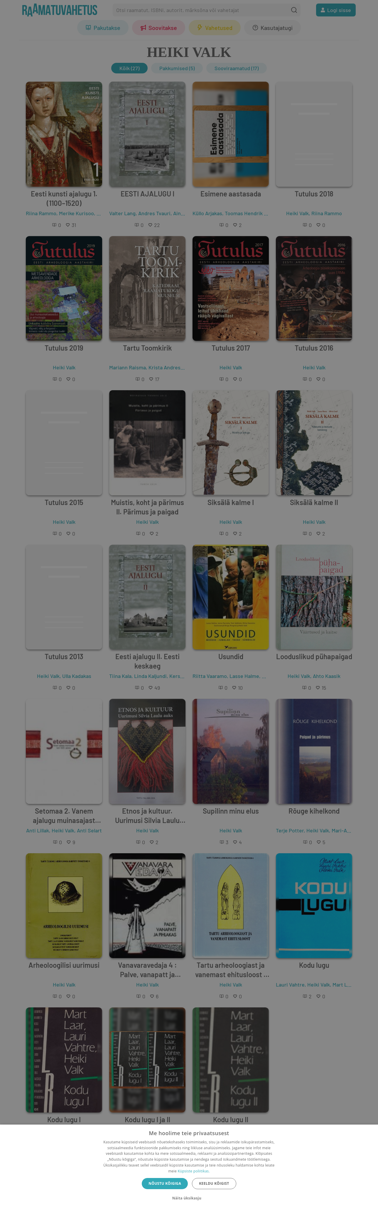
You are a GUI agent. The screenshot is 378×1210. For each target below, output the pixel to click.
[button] (189, 1198)
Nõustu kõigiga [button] (164, 1183)
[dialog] (189, 1167)
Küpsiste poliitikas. (194, 1171)
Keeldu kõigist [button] (214, 1183)
